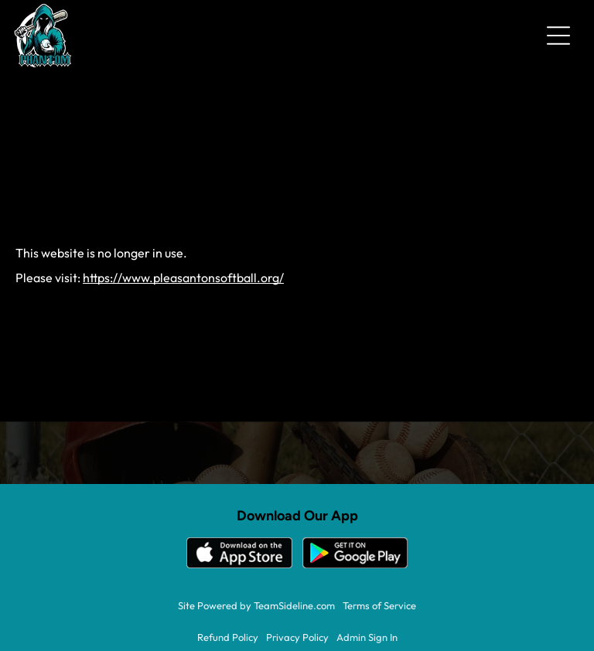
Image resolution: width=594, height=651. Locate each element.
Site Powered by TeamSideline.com (256, 605)
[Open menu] (558, 35)
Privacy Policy (297, 637)
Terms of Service (379, 605)
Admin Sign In (367, 637)
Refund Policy (227, 637)
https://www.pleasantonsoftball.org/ (183, 277)
